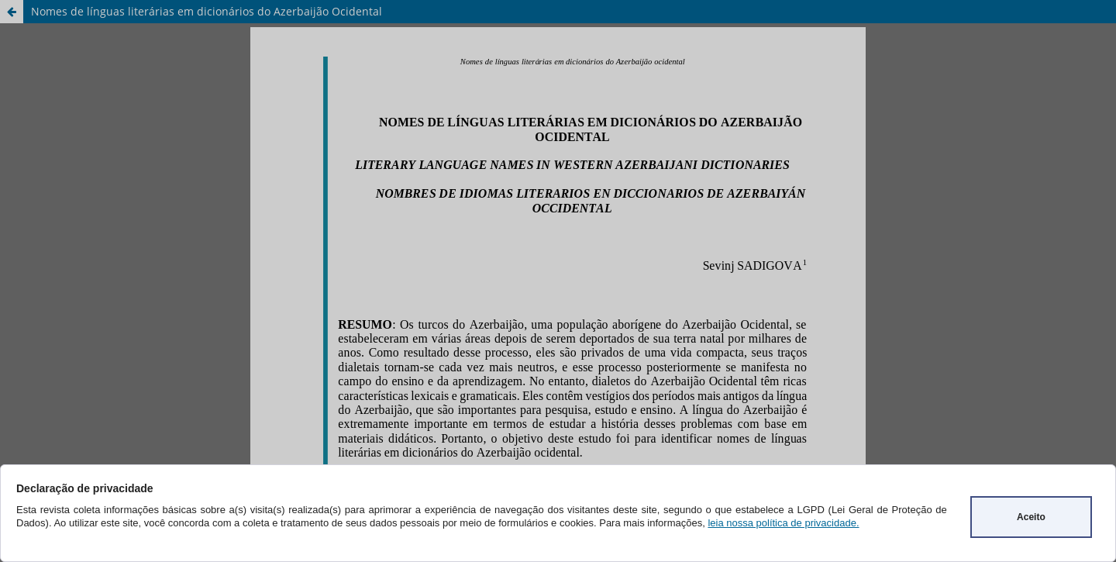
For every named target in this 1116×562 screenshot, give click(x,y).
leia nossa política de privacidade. (783, 523)
